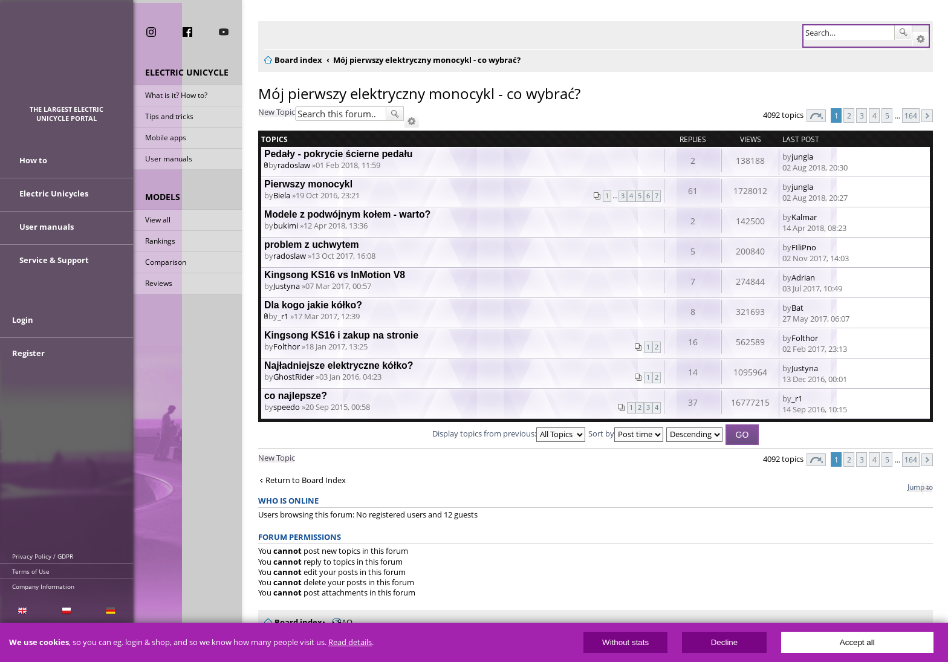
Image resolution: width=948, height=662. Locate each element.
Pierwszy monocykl (308, 184)
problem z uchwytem (311, 244)
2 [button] (849, 115)
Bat (797, 307)
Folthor (286, 346)
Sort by (625, 433)
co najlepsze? (295, 396)
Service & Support (54, 261)
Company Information (43, 586)
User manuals (168, 159)
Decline (724, 642)
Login (22, 324)
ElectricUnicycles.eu (67, 58)
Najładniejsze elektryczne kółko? (338, 365)
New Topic (276, 111)
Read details (350, 642)
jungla (802, 156)
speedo (286, 406)
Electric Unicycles (53, 195)
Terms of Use (31, 571)
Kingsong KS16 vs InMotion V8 (334, 275)
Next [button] (927, 115)
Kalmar (804, 217)
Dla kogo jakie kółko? (313, 305)
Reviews (158, 284)
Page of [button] (816, 115)
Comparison (165, 263)
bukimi (285, 225)
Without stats (625, 642)
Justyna (286, 286)
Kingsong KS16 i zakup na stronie (341, 335)
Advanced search (920, 39)
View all (157, 220)
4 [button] (874, 115)
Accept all (857, 642)
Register (28, 357)
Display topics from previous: (508, 433)
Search (903, 32)
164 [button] (910, 115)
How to (33, 162)
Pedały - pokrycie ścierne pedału (338, 154)
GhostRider (293, 376)
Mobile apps (165, 138)
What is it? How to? (176, 96)
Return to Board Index (305, 480)
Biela (281, 195)
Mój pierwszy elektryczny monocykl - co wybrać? (419, 93)
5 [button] (887, 115)
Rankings (160, 241)
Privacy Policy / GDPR (42, 556)
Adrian (803, 277)
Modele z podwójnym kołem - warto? (347, 214)
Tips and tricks (169, 117)
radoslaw (294, 165)
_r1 (283, 316)
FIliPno (803, 247)
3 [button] (862, 115)
